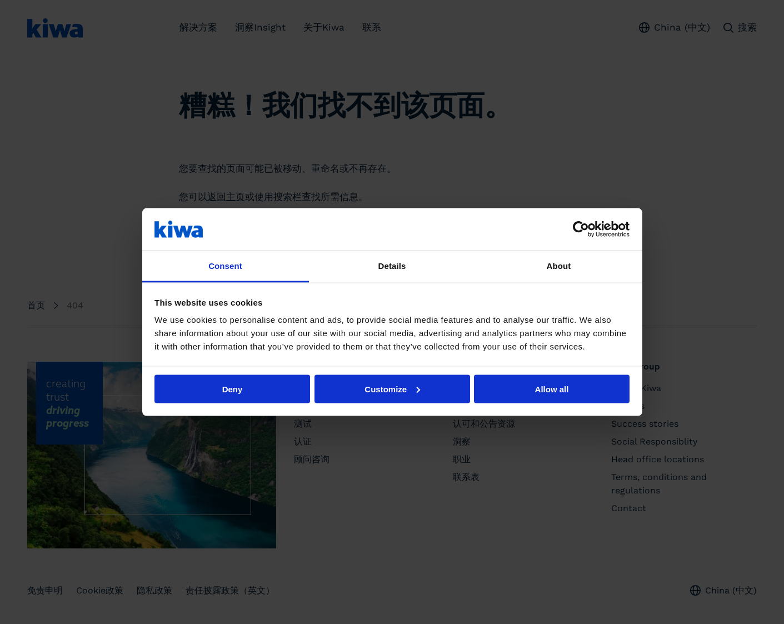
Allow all (552, 388)
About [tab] (559, 266)
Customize (392, 388)
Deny (232, 388)
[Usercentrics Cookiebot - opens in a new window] (581, 229)
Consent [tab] (225, 266)
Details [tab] (392, 266)
